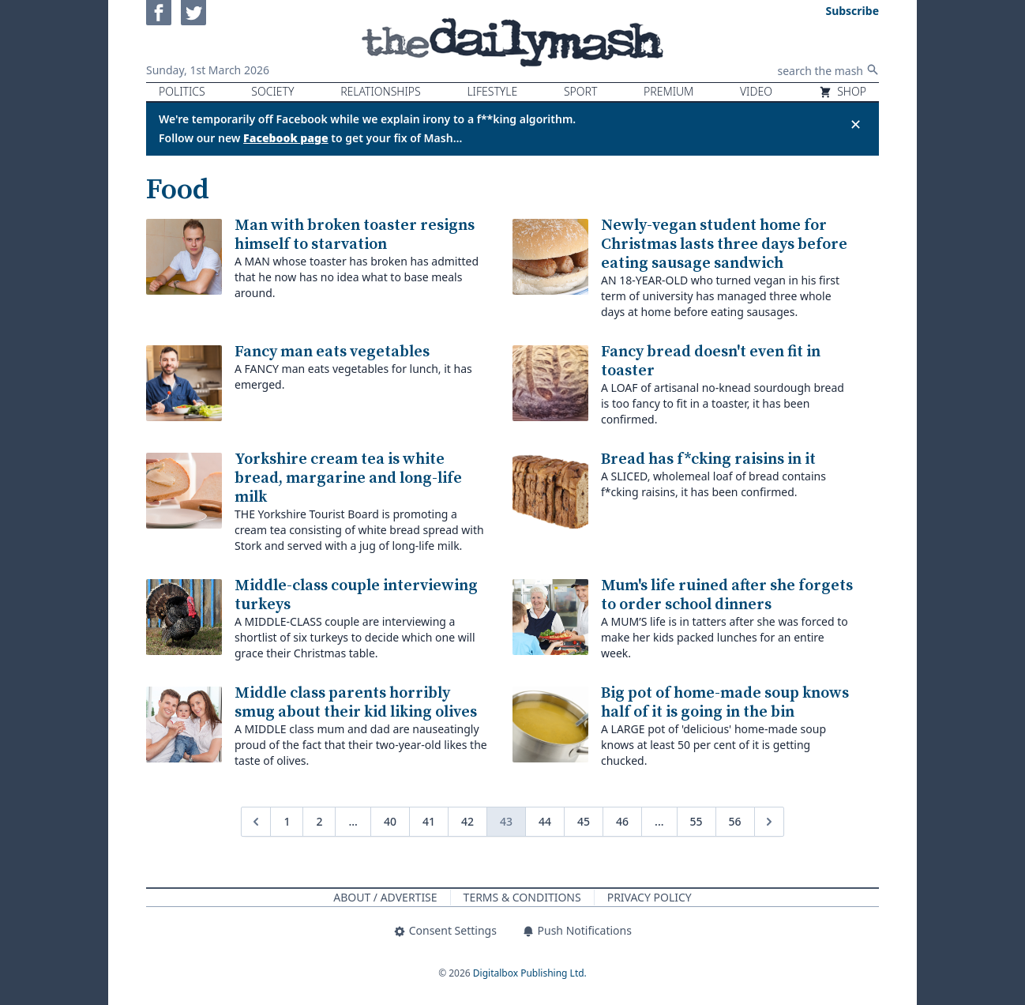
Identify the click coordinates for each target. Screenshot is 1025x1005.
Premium (668, 91)
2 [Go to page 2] (319, 821)
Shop (842, 91)
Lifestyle (492, 91)
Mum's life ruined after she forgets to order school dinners (727, 595)
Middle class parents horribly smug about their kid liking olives (356, 702)
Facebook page (286, 137)
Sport (580, 91)
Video (756, 91)
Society (272, 91)
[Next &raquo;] (769, 822)
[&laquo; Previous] (256, 822)
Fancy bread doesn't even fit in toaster (710, 361)
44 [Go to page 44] (545, 821)
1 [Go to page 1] (286, 821)
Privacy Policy (649, 897)
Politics (182, 91)
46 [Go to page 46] (622, 821)
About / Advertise (385, 897)
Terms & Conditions (522, 897)
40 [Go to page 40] (390, 821)
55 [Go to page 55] (696, 821)
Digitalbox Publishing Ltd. (530, 973)
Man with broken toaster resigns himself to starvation (355, 235)
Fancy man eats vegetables (332, 352)
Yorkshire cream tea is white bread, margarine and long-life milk (348, 478)
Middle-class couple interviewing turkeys (356, 595)
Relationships (380, 91)
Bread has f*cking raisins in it (708, 459)
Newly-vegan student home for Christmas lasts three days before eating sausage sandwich (724, 244)
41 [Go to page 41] (428, 821)
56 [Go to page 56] (735, 821)
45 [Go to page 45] (583, 821)
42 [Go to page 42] (467, 821)
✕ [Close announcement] (856, 124)
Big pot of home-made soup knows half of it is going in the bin (725, 702)
